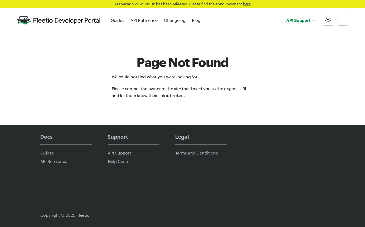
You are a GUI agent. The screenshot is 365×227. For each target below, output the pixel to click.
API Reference (144, 20)
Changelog (175, 20)
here (247, 3)
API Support (298, 20)
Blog (196, 20)
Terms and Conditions (196, 153)
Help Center (119, 161)
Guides (117, 20)
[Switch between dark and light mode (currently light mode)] (328, 20)
